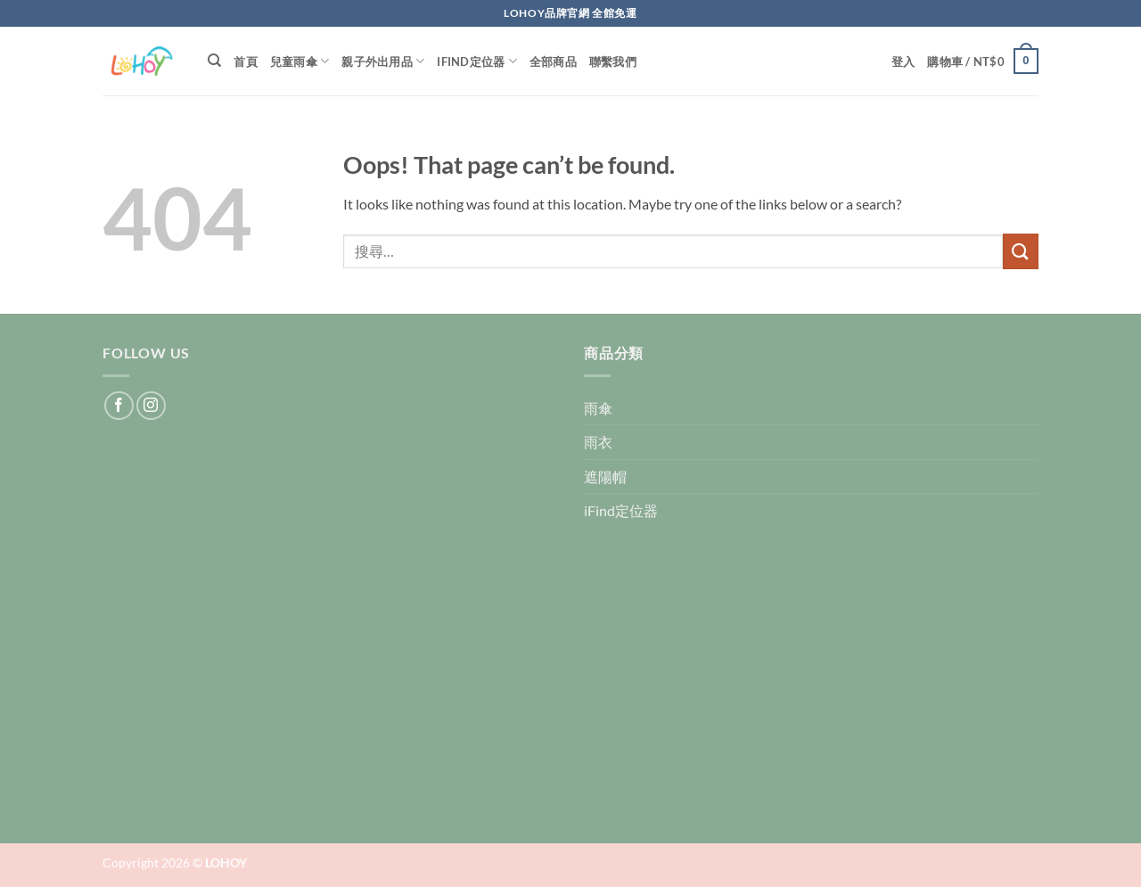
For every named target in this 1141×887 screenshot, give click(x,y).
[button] (903, 61)
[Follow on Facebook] (119, 406)
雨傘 (598, 407)
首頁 (246, 61)
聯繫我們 (612, 61)
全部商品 (553, 61)
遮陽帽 (605, 476)
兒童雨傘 (299, 61)
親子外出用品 (382, 61)
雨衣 (598, 441)
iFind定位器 (477, 61)
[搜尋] (214, 61)
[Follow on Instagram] (151, 406)
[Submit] (1020, 251)
